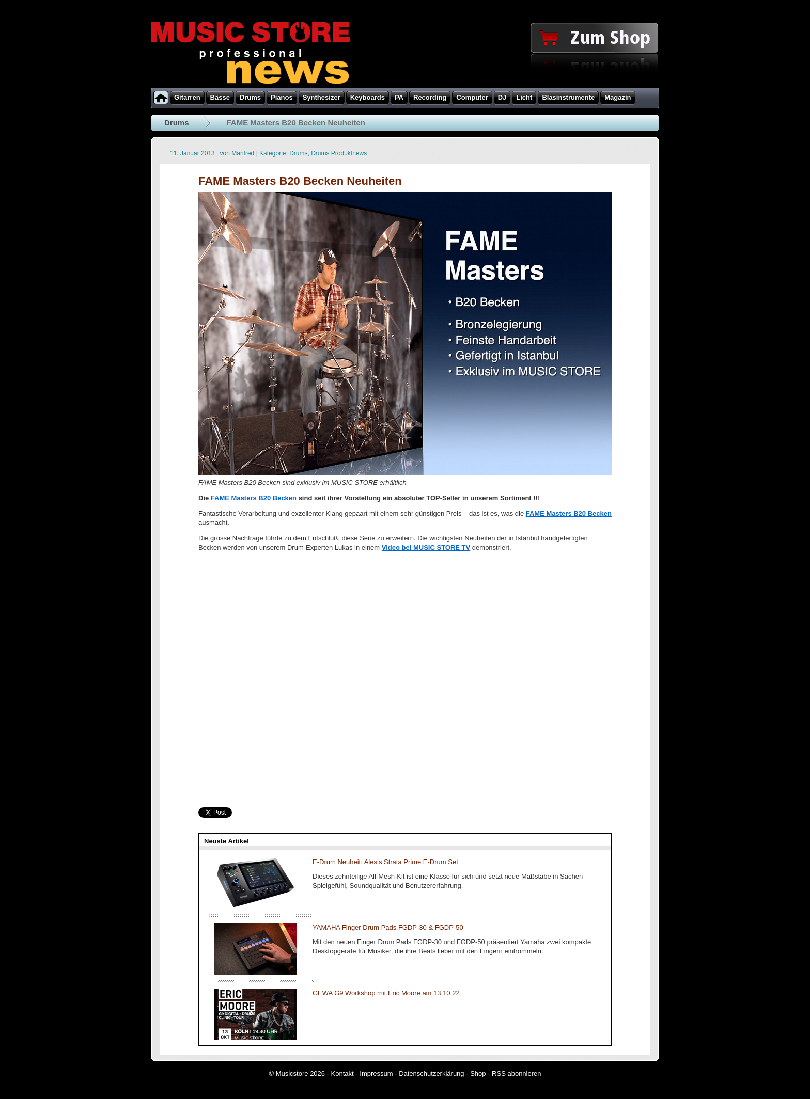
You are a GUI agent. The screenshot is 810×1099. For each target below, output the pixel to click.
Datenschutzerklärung (431, 1073)
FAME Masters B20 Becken (254, 498)
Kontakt (342, 1073)
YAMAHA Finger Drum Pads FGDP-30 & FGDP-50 (388, 927)
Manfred (242, 153)
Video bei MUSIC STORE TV (426, 547)
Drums (176, 122)
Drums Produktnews (339, 153)
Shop (478, 1073)
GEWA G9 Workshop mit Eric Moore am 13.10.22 (386, 993)
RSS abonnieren (516, 1073)
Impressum (376, 1073)
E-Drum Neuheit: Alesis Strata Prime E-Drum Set (385, 862)
